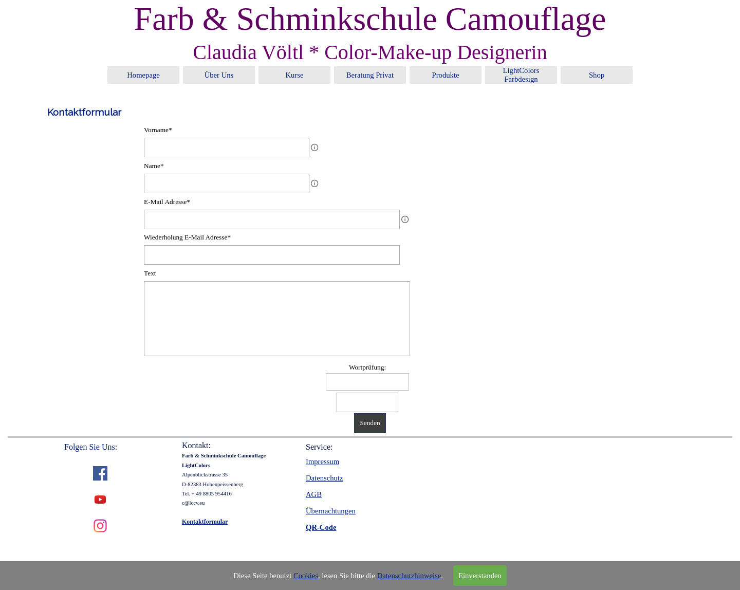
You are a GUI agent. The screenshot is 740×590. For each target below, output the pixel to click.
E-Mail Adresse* (167, 202)
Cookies (305, 575)
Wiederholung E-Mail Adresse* (187, 237)
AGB (314, 494)
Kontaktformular (205, 521)
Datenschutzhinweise (409, 575)
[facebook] (100, 473)
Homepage (143, 75)
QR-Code (321, 527)
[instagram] (100, 525)
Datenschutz (324, 478)
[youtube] (100, 499)
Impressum (322, 461)
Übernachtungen (331, 511)
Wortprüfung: (367, 367)
